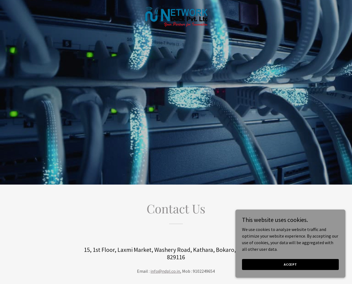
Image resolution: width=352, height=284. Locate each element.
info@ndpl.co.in (165, 271)
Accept (290, 264)
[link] (176, 16)
